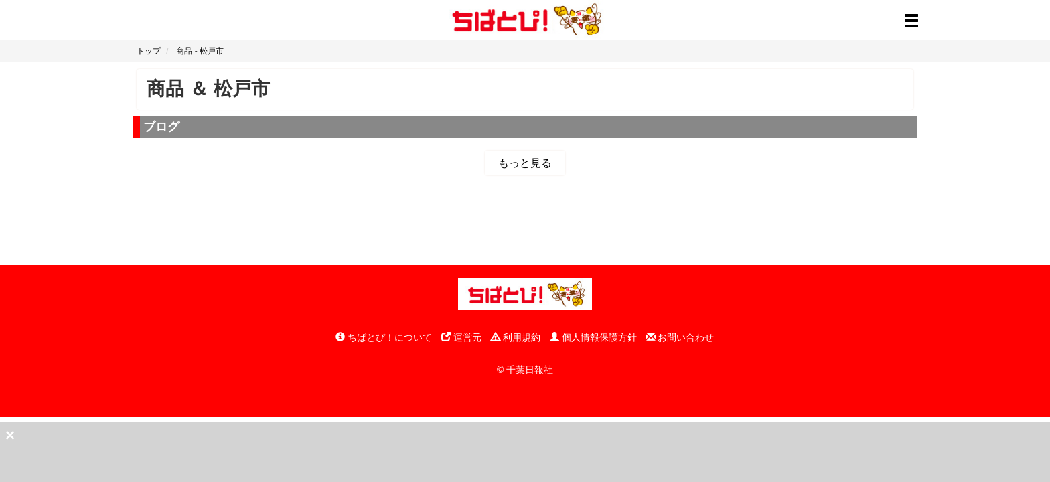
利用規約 (515, 337)
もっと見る (525, 163)
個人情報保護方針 (593, 337)
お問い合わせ (680, 337)
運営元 (461, 337)
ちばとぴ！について (383, 337)
